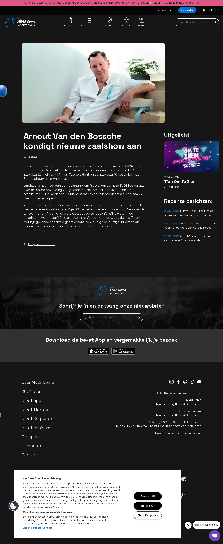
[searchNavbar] (197, 22)
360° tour (31, 391)
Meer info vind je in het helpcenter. (176, 3)
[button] (13, 506)
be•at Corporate (38, 418)
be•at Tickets (35, 409)
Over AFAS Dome (38, 382)
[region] (97, 504)
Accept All (148, 496)
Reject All (147, 505)
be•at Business (36, 427)
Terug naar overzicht (39, 244)
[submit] (215, 22)
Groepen (30, 436)
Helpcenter (163, 10)
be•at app (31, 400)
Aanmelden (187, 10)
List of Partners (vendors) (38, 527)
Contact (30, 454)
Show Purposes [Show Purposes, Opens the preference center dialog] (147, 515)
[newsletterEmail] (111, 317)
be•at (197, 393)
